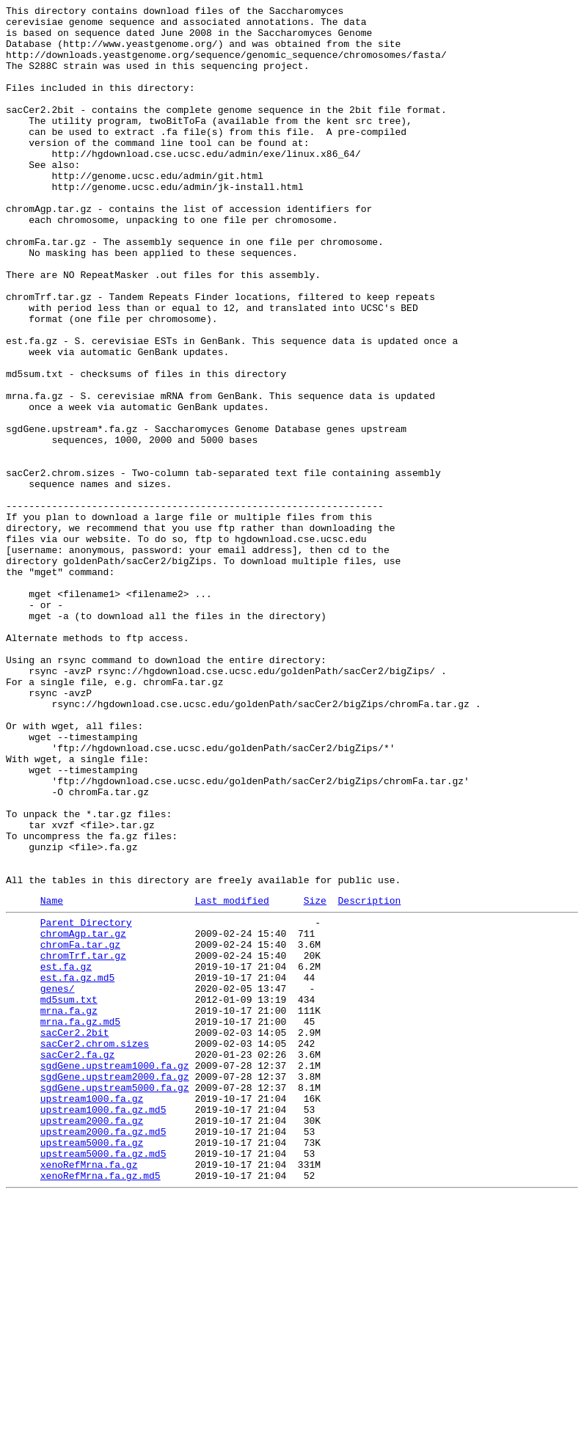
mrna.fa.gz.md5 (80, 1221)
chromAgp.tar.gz (83, 1115)
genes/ (57, 1181)
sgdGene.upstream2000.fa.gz (114, 1287)
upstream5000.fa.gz (91, 1366)
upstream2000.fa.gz (91, 1340)
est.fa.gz (66, 1155)
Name (51, 1078)
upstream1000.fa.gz (91, 1313)
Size (315, 1078)
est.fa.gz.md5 (77, 1168)
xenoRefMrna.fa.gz (89, 1393)
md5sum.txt (69, 1195)
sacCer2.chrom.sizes (94, 1247)
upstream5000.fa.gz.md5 (103, 1379)
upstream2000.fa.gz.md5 (103, 1353)
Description (369, 1078)
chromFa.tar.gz (80, 1129)
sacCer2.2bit (74, 1234)
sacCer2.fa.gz (77, 1261)
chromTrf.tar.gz (83, 1142)
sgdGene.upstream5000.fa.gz (114, 1300)
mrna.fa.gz (69, 1208)
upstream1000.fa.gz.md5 (103, 1327)
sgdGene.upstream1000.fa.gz (114, 1274)
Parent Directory (86, 1102)
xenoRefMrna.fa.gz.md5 (100, 1406)
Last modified (231, 1078)
